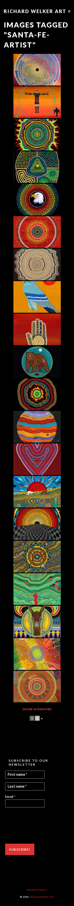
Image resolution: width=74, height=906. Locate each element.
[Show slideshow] (37, 709)
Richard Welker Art (35, 11)
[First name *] (25, 775)
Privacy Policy (37, 889)
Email (10, 796)
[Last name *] (25, 786)
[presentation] (21, 825)
